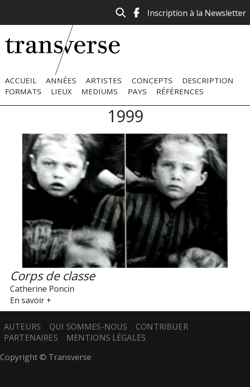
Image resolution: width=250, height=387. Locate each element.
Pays (137, 91)
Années (61, 80)
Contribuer (162, 326)
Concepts (152, 80)
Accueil (20, 80)
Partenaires (31, 337)
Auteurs (22, 326)
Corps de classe (52, 275)
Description (208, 80)
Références (180, 91)
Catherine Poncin (42, 288)
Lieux (61, 91)
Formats (23, 91)
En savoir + (30, 300)
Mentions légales (106, 337)
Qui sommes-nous (88, 326)
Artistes (104, 80)
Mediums (99, 91)
